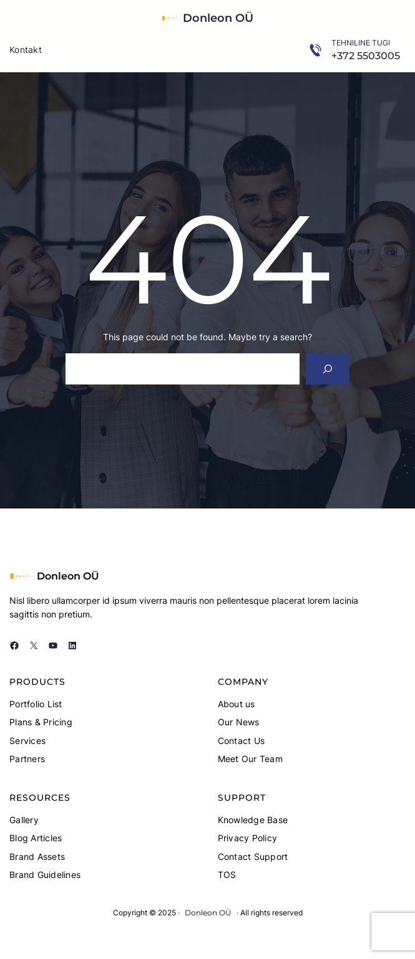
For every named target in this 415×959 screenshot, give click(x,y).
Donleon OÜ (218, 18)
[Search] (328, 368)
